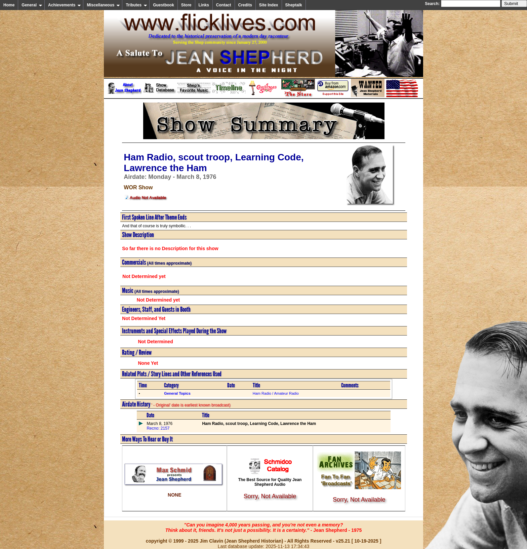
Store (186, 5)
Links (204, 5)
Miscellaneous (103, 5)
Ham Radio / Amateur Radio (276, 393)
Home (8, 5)
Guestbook (163, 5)
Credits (245, 5)
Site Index (268, 5)
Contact (223, 5)
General (32, 5)
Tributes (136, 5)
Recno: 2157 (158, 428)
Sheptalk (293, 5)
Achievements (64, 5)
